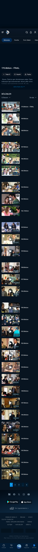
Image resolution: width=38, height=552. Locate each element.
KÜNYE (30, 517)
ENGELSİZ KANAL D (11, 517)
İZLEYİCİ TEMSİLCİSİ (7, 519)
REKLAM (22, 517)
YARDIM (29, 522)
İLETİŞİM (9, 524)
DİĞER (27, 524)
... (23, 485)
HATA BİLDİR (19, 524)
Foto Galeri (27, 40)
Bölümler (7, 40)
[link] (7, 32)
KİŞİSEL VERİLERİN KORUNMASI (15, 522)
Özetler (16, 40)
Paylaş (28, 74)
